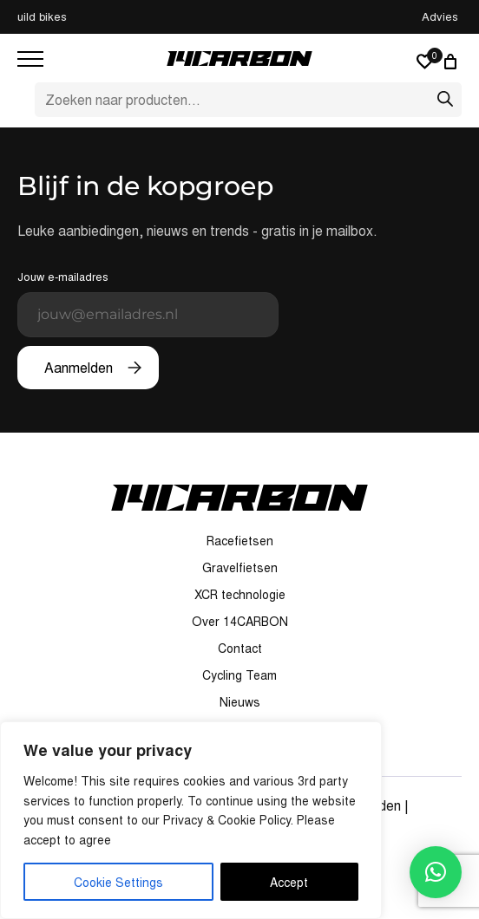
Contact (240, 647)
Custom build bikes (239, 16)
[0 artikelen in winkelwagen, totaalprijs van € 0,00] (453, 61)
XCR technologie (239, 594)
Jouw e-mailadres (148, 302)
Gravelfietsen (240, 567)
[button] (436, 872)
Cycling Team (239, 674)
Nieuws (240, 701)
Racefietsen (240, 540)
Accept (289, 881)
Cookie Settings (118, 881)
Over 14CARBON (240, 620)
